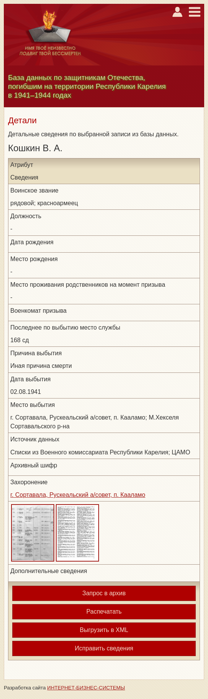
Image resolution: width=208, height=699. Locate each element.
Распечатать (104, 611)
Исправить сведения (104, 648)
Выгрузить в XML (104, 630)
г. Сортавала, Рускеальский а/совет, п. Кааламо (77, 495)
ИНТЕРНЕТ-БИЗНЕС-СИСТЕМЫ (86, 688)
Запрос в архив (103, 593)
